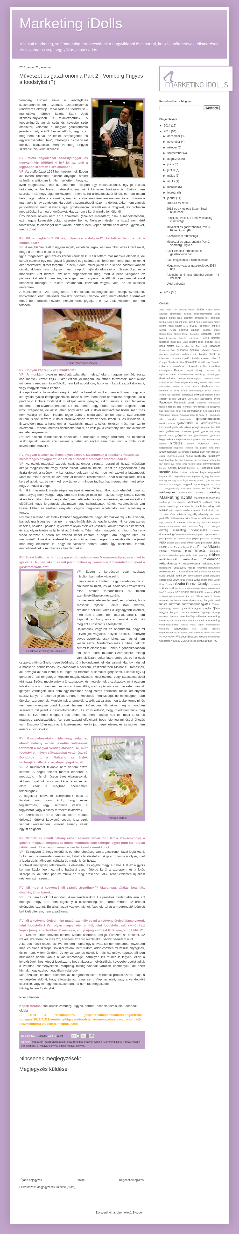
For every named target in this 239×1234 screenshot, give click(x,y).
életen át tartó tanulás (186, 386)
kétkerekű (215, 460)
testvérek (164, 600)
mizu (171, 510)
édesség (194, 382)
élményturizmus (210, 386)
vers (194, 628)
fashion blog (175, 406)
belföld (205, 338)
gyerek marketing (210, 431)
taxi (192, 596)
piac (178, 542)
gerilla (175, 427)
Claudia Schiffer (176, 362)
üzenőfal (163, 616)
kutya (203, 472)
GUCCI (179, 431)
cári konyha (200, 354)
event (217, 398)
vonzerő (215, 632)
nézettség (203, 514)
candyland (186, 354)
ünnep (216, 612)
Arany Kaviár (175, 325)
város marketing (210, 620)
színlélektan (197, 591)
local (179, 480)
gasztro (172, 419)
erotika (162, 394)
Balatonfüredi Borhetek (186, 334)
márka (216, 488)
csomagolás (165, 370)
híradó (162, 443)
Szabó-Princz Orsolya (192, 584)
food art (186, 410)
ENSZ (184, 390)
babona (183, 329)
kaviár (205, 460)
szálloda (163, 588)
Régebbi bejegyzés (131, 1180)
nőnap (210, 518)
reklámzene (165, 567)
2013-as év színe (178, 203)
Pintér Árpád (193, 542)
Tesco (217, 596)
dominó (181, 378)
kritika (175, 472)
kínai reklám (188, 464)
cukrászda (192, 366)
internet (194, 451)
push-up (203, 555)
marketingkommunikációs (172, 502)
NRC (217, 518)
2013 (167, 131)
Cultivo (203, 366)
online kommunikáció (170, 526)
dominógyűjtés (194, 378)
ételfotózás (187, 394)
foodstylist (37, 1041)
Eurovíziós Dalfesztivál (200, 398)
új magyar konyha (47, 1045)
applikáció (208, 322)
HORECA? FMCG (209, 443)
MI (192, 506)
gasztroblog (186, 419)
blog (200, 341)
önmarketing (166, 534)
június (171, 170)
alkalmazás (176, 313)
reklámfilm (190, 559)
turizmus (174, 604)
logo (185, 480)
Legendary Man (182, 476)
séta (203, 571)
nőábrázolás (177, 518)
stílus (169, 579)
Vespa (204, 628)
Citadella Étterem (199, 358)
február (172, 192)
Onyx (202, 526)
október (172, 147)
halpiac (179, 439)
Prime (193, 547)
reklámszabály (211, 563)
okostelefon (179, 522)
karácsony (214, 455)
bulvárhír (205, 350)
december (174, 136)
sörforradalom (195, 575)
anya (192, 321)
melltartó (207, 502)
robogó (191, 567)
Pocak (163, 546)
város (197, 620)
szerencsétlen (200, 588)
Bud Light (201, 346)
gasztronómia (75, 1041)
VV (160, 636)
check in (214, 354)
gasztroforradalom (55, 1041)
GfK (181, 427)
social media (174, 575)
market (199, 492)
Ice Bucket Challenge (207, 447)
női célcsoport (193, 518)
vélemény (164, 628)
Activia (200, 309)
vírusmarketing (195, 632)
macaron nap (166, 484)
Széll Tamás (175, 588)
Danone (178, 370)
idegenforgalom (168, 451)
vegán (201, 624)
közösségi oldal (210, 467)
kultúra (184, 472)
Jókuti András (185, 456)
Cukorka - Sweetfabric (172, 366)
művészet (181, 514)
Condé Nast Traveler (209, 362)
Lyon (207, 480)
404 (175, 309)
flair (161, 410)
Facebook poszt (184, 402)
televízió (208, 596)
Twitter (216, 604)
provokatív (185, 555)
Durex (170, 382)
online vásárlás (190, 526)
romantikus (214, 567)
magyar (177, 484)
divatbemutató (185, 374)
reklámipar (212, 559)
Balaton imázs (211, 330)
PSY (195, 555)
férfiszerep (203, 406)
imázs (186, 451)
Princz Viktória (131, 1041)
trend (217, 600)
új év (184, 608)
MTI (166, 514)
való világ (164, 620)
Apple (199, 322)
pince (183, 542)
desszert (210, 370)
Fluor (166, 410)
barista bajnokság (189, 338)
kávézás (188, 460)
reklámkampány (169, 563)
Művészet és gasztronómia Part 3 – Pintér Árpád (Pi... (189, 228)
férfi (195, 406)
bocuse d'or (182, 346)
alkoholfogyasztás (203, 313)
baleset (163, 338)
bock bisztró (166, 345)
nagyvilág (192, 514)
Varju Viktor (188, 620)
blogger (208, 341)
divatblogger (213, 374)
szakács (30, 1045)
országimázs (199, 530)
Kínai (178, 464)
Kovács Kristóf (177, 467)
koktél (199, 464)
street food (179, 579)
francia (175, 415)
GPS (161, 431)
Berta (173, 342)
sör (185, 575)
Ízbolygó (215, 451)
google (196, 427)
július (171, 164)
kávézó (197, 460)
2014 (167, 125)
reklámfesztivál (167, 559)
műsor (172, 514)
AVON (172, 330)
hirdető (190, 443)
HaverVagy (190, 439)
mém (217, 502)
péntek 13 (170, 538)
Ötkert (178, 534)
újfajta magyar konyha (72, 1045)
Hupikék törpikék (183, 447)
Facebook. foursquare (208, 402)
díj (218, 370)
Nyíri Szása (165, 522)
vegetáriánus (213, 624)
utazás (195, 612)
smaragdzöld (213, 571)
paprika (199, 534)
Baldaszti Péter (210, 333)
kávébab (169, 460)
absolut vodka (187, 309)
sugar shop (207, 579)
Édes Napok (181, 382)
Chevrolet (164, 358)
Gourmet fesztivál (210, 427)
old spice (206, 522)
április (171, 181)
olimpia (216, 522)
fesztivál (215, 406)
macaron (215, 480)
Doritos (216, 378)
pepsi (195, 538)
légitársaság (198, 476)
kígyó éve (169, 464)
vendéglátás (181, 628)
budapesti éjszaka (187, 350)
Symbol (170, 584)
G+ (207, 415)
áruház (162, 330)
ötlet (184, 534)
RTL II (177, 571)
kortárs (162, 468)
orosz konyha (213, 526)
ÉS (169, 394)
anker (185, 322)
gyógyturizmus (183, 435)
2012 (167, 292)
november (174, 141)
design (199, 370)
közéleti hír (193, 468)
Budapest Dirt (167, 350)
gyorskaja (215, 435)
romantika (202, 567)
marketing (213, 492)
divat (173, 374)
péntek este (184, 538)
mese (162, 506)
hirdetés (176, 443)
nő (167, 518)
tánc (187, 596)
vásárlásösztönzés (168, 624)
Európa (181, 398)
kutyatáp (163, 476)
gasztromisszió (167, 423)
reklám (214, 555)
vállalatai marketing (208, 616)
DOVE (162, 382)
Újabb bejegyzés (31, 1180)
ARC (185, 325)
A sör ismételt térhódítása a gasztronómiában (184, 252)
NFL (212, 514)
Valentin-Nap (187, 616)
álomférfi (188, 317)
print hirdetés (195, 550)
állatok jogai (175, 317)
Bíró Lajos (182, 342)
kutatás (194, 472)
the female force (179, 600)
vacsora (174, 616)
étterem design (167, 398)
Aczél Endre (213, 309)
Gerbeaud (165, 427)
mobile (179, 510)
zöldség (192, 640)
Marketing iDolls (70, 23)
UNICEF (185, 612)
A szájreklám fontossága (182, 236)
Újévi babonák (176, 283)
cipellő (185, 358)
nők (204, 518)
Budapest (214, 345)
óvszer (216, 530)
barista (172, 338)
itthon (202, 451)
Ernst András (212, 390)
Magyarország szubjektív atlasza (182, 488)
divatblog (199, 374)
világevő (182, 632)
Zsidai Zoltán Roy (207, 640)
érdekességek (196, 390)
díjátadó (163, 374)
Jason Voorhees (168, 456)
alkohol (187, 313)
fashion (163, 406)
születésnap (165, 596)
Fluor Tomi (175, 410)
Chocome (176, 358)
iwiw (208, 451)
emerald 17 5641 (169, 390)
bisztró (193, 341)
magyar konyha (93, 1041)
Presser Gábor (182, 547)
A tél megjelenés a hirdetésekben (188, 260)
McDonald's (194, 502)
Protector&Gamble (168, 555)
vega (193, 624)
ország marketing (172, 530)
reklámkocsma (191, 563)
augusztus (174, 159)
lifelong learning (167, 480)
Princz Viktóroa (170, 550)
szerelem (187, 588)
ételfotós (176, 394)
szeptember (175, 153)
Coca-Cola (191, 362)
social (162, 575)
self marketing (192, 571)
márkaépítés (167, 492)
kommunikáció (211, 463)
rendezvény (179, 567)
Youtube (175, 640)
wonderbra (164, 640)
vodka (207, 632)
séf (23, 1045)
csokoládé (214, 366)
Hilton (210, 439)
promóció (215, 551)
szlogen (208, 592)
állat (217, 313)
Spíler (206, 575)
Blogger (138, 1212)
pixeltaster (206, 542)
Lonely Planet (196, 480)
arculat (193, 325)
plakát (216, 542)
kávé (161, 460)
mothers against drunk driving (199, 510)
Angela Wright (174, 322)
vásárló (184, 624)
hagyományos (167, 439)
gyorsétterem (201, 435)
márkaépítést (185, 492)
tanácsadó (178, 596)
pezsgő (171, 542)
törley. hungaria (205, 600)
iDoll (180, 451)
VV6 (165, 636)
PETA (162, 542)
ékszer (203, 382)
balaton (195, 329)
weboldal (204, 636)
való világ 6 (176, 620)
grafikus (170, 431)
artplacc (215, 325)
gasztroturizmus (210, 423)
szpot (216, 591)
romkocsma (166, 571)
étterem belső (212, 394)
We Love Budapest (187, 636)
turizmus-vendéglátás (196, 604)
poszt (170, 547)
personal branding (210, 538)
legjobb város (212, 476)
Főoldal (80, 1180)
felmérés (187, 406)
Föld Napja (208, 410)
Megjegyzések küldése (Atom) (55, 1187)
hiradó (216, 439)
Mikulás (163, 510)
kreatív (164, 472)
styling (189, 579)
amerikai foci (202, 317)
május (171, 175)
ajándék (163, 313)
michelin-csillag (205, 506)
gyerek (196, 431)
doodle (207, 378)
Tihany (192, 600)
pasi (161, 538)
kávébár (179, 460)
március (172, 187)
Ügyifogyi (205, 612)
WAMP (172, 636)
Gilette (187, 427)
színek (185, 591)
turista (163, 604)
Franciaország (187, 415)
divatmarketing (167, 378)
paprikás (208, 534)
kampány (200, 455)
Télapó (199, 596)
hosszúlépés (165, 447)
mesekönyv (173, 506)
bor (192, 346)
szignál (170, 592)
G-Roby (200, 415)
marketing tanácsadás (207, 497)
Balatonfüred (165, 334)
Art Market (204, 325)
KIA (161, 464)
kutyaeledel (214, 472)
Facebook (165, 402)
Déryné (189, 370)
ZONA (184, 640)
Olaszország (194, 522)
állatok (163, 317)
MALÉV (206, 488)
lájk (171, 476)
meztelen (185, 506)
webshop (215, 636)
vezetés (216, 628)
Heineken (201, 439)
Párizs (216, 534)
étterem (199, 394)
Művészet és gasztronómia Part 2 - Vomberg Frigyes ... (189, 243)
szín (177, 591)
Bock (217, 342)
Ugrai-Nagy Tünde (169, 608)
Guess (187, 431)
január (171, 198)
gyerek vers (166, 435)
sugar (197, 579)
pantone (190, 534)
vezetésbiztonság (168, 632)
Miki (218, 506)
